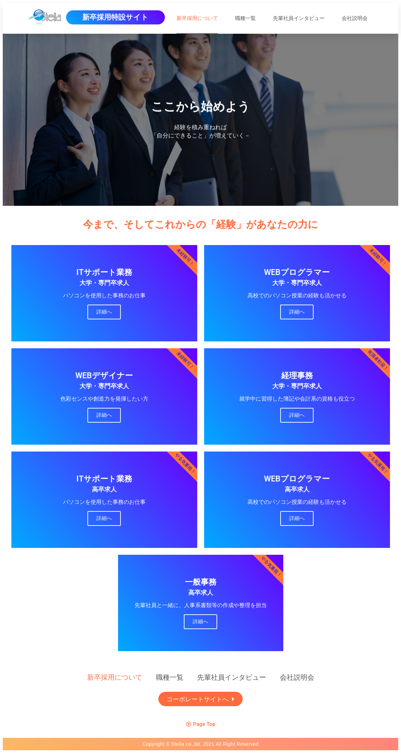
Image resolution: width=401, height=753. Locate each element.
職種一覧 (245, 18)
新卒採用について (197, 18)
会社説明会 (355, 18)
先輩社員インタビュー (299, 18)
